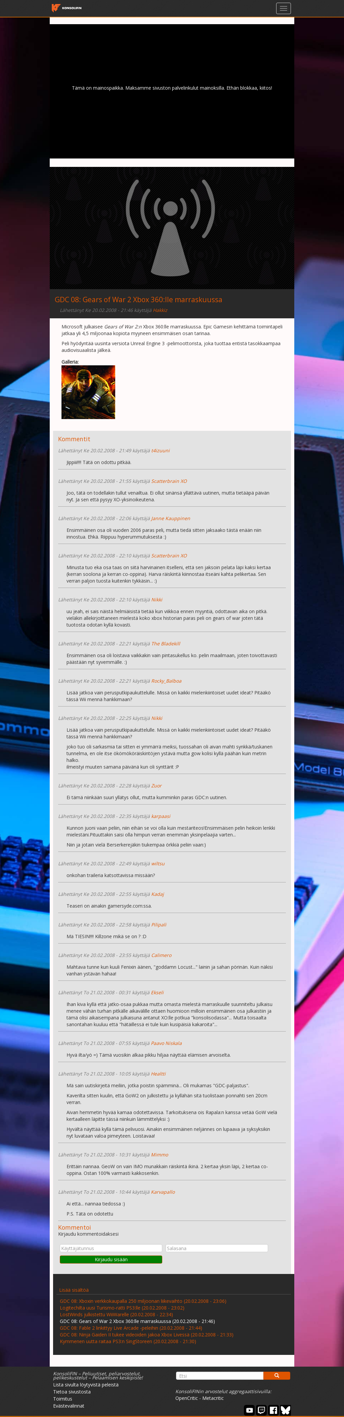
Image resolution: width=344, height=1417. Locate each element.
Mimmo (159, 1154)
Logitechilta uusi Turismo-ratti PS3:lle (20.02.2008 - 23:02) (122, 1308)
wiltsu (158, 863)
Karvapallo (163, 1192)
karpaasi (160, 816)
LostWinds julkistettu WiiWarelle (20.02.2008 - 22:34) (116, 1314)
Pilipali (158, 924)
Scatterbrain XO (169, 481)
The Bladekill (165, 643)
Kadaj (157, 894)
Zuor (156, 785)
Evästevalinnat (68, 1406)
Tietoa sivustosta (72, 1391)
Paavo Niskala (166, 1043)
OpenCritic (186, 1398)
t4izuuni (160, 450)
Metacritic (213, 1398)
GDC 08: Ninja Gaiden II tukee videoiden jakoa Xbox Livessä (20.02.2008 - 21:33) (146, 1334)
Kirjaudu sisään (111, 1259)
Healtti (158, 1073)
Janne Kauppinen (170, 518)
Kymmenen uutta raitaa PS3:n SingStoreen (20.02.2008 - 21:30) (128, 1341)
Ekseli (157, 992)
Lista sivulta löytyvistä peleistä (86, 1384)
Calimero (161, 955)
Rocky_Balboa (166, 681)
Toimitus (62, 1399)
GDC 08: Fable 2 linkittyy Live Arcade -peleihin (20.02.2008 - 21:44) (131, 1328)
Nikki (156, 599)
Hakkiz (160, 310)
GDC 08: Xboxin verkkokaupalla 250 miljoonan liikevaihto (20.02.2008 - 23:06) (143, 1301)
